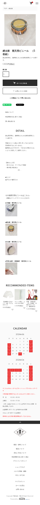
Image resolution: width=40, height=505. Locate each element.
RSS (16, 475)
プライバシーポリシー (20, 461)
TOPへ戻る (20, 422)
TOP (5, 8)
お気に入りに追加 (20, 91)
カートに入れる (20, 83)
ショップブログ (20, 467)
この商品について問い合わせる (20, 98)
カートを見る (20, 485)
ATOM (22, 475)
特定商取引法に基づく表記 (13, 117)
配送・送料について (20, 444)
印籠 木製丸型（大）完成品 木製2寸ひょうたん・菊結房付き (31, 304)
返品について (9, 112)
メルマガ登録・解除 (20, 471)
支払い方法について (20, 453)
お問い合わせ (20, 489)
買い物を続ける (10, 121)
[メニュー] (37, 3)
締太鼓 (11, 8)
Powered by (20, 499)
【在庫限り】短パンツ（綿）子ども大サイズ (8, 303)
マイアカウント (20, 481)
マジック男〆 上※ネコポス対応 (20, 302)
